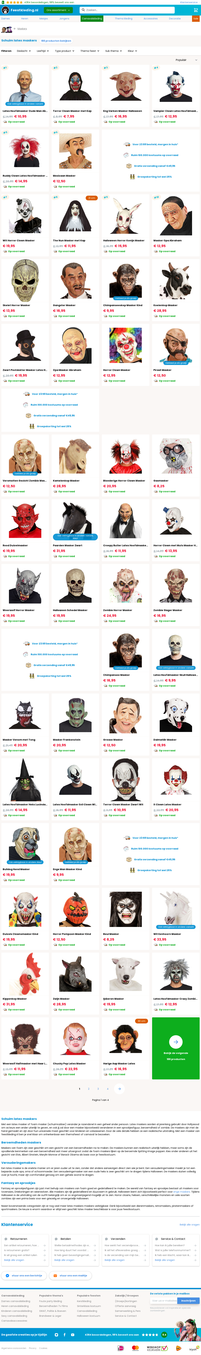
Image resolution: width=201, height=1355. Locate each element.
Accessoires (151, 18)
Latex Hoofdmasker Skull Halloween (176, 675)
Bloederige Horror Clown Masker (124, 480)
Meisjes (43, 18)
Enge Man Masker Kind (67, 869)
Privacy (32, 1348)
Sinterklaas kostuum (89, 1306)
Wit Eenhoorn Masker (167, 934)
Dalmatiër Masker (165, 739)
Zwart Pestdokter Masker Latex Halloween (30, 370)
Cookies (43, 1348)
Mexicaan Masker (64, 175)
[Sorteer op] (187, 60)
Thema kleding (123, 18)
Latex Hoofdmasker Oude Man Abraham (28, 111)
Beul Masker (111, 934)
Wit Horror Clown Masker (19, 240)
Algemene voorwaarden (13, 1348)
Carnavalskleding (92, 18)
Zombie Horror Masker (117, 610)
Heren (24, 18)
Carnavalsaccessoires (14, 1320)
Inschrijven (188, 1300)
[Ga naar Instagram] (56, 1334)
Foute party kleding (50, 1301)
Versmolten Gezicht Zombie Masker (26, 480)
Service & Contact (126, 1316)
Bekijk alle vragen (190, 1224)
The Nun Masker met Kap (69, 240)
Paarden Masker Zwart (67, 545)
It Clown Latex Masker (167, 804)
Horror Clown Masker (116, 370)
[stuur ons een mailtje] (70, 1276)
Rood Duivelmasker (15, 545)
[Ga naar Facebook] (64, 1334)
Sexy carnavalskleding (14, 1316)
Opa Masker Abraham (67, 370)
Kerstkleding (84, 1301)
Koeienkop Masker (165, 305)
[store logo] (19, 10)
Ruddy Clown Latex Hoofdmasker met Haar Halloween (37, 175)
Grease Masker (113, 739)
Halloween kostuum (88, 1316)
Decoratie (175, 18)
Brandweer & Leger (50, 1316)
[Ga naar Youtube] (72, 1334)
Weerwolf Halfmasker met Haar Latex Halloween (34, 1063)
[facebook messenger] (24, 1276)
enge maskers (181, 1191)
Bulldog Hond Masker (16, 869)
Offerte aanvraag (125, 1306)
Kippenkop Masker (15, 998)
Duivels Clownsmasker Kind (20, 934)
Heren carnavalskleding (15, 1306)
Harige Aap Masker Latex (119, 1063)
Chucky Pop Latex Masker (69, 1063)
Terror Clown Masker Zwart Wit (123, 804)
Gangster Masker (64, 305)
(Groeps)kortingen (126, 1301)
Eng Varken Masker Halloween (122, 111)
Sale (195, 18)
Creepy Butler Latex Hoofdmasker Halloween (132, 545)
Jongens (64, 18)
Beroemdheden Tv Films (53, 1306)
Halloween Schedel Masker (70, 610)
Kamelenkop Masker (66, 480)
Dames (5, 18)
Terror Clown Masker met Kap (72, 111)
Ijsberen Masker (113, 998)
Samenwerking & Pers (127, 1311)
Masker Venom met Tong (19, 739)
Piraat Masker (162, 370)
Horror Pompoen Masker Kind (72, 934)
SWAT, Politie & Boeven (52, 1311)
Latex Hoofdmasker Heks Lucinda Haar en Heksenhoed (38, 804)
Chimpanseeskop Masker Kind (122, 305)
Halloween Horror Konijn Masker (124, 240)
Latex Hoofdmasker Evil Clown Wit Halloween (81, 804)
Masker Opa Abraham (167, 240)
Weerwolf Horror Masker (19, 610)
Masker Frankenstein (66, 739)
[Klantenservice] (190, 2)
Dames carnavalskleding (15, 1301)
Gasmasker (160, 480)
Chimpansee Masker (116, 675)
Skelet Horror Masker (16, 305)
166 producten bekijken (56, 41)
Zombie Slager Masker (167, 610)
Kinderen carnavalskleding (16, 1311)
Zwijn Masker (61, 998)
